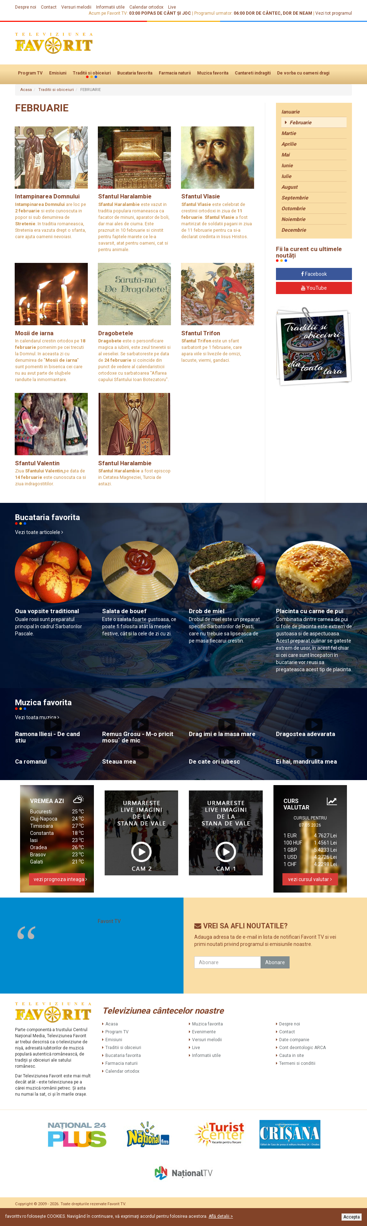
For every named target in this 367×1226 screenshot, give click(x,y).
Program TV (30, 73)
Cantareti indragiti (253, 73)
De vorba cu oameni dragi (303, 73)
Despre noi (25, 7)
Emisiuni (57, 73)
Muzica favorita (212, 73)
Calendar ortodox (146, 7)
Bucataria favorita (134, 73)
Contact (49, 7)
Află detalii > (221, 1216)
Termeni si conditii (297, 1063)
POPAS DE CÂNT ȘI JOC (166, 13)
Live (172, 7)
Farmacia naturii (175, 73)
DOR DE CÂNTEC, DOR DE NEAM (279, 13)
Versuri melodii (76, 7)
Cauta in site (291, 1055)
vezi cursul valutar (310, 879)
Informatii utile (110, 7)
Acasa (26, 89)
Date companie (294, 1039)
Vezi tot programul (333, 13)
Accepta (351, 1217)
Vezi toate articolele (39, 532)
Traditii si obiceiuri (92, 73)
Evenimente (204, 1031)
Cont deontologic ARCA (302, 1047)
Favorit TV (109, 921)
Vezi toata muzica (37, 717)
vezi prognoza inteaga (59, 879)
